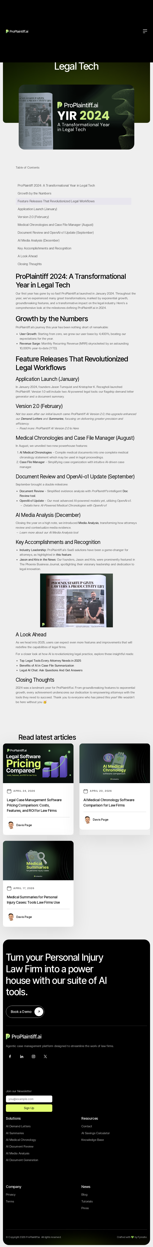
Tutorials (87, 1201)
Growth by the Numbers (34, 193)
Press (85, 1208)
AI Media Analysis (17, 1153)
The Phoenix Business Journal (39, 564)
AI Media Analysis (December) (39, 240)
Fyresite (142, 1237)
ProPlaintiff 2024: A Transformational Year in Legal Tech (56, 185)
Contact (86, 1126)
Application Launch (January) (37, 209)
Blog (84, 1194)
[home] (17, 31)
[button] (145, 31)
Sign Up (29, 1108)
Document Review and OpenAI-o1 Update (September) (56, 232)
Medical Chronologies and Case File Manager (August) (55, 225)
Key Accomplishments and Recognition (44, 248)
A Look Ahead (27, 256)
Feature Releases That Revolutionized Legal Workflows (56, 201)
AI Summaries (15, 1133)
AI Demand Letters (18, 1126)
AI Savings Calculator (95, 1133)
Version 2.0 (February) (33, 217)
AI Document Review (20, 1146)
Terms (10, 1201)
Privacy (11, 1194)
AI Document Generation (22, 1160)
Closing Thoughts (30, 264)
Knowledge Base (92, 1140)
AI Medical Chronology (21, 1140)
